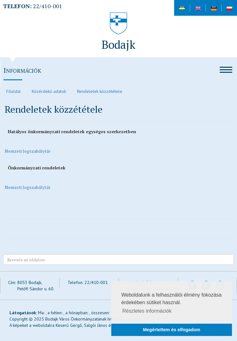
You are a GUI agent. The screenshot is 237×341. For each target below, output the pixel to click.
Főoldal (13, 91)
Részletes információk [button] (147, 311)
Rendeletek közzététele (99, 91)
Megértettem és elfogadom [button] (171, 329)
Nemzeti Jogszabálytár (28, 151)
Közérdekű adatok (49, 91)
